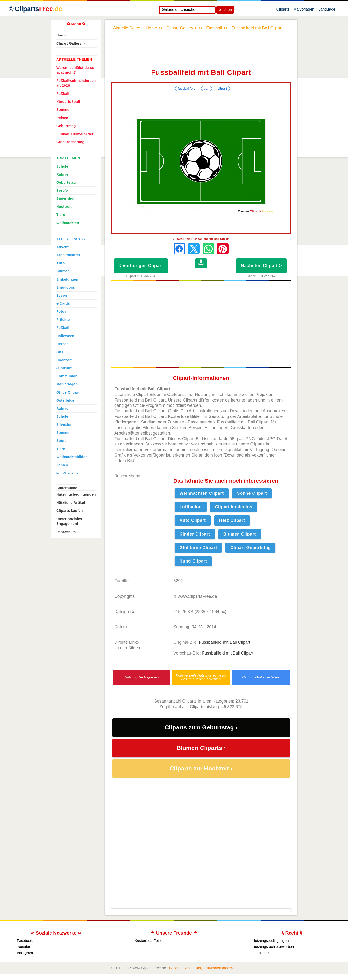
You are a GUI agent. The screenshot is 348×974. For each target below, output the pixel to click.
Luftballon (191, 506)
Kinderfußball (68, 102)
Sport (61, 441)
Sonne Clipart (252, 493)
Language (326, 10)
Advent (62, 247)
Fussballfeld (187, 88)
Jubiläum (64, 368)
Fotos (61, 311)
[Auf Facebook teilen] (179, 248)
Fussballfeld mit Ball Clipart (224, 642)
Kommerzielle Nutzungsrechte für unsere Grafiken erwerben (201, 677)
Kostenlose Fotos (149, 941)
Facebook (25, 941)
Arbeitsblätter (68, 255)
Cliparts (282, 10)
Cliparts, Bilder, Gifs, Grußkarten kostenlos (203, 968)
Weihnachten (67, 223)
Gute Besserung (70, 142)
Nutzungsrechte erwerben (273, 947)
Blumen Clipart (239, 534)
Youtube (23, 947)
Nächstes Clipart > (261, 265)
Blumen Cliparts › (201, 748)
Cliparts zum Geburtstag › (201, 727)
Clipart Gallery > (70, 43)
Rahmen (63, 174)
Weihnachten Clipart (202, 493)
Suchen (225, 9)
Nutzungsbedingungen (141, 677)
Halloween (65, 336)
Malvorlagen (303, 10)
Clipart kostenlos (234, 506)
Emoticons (65, 287)
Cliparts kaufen (69, 511)
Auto (60, 263)
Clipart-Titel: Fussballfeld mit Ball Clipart (201, 238)
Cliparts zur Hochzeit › (201, 768)
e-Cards (63, 303)
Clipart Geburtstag (250, 547)
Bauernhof (65, 198)
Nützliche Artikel (70, 503)
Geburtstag (66, 126)
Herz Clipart (232, 520)
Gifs (60, 352)
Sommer (63, 110)
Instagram (25, 953)
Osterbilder (66, 400)
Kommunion (67, 376)
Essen (61, 295)
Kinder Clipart (195, 534)
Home (61, 35)
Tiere (60, 215)
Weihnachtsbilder (71, 457)
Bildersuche (66, 488)
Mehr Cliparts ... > (67, 473)
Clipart (222, 88)
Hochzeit (64, 207)
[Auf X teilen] (194, 248)
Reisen (62, 118)
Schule (62, 166)
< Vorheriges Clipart (141, 265)
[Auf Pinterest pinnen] (223, 248)
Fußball (62, 94)
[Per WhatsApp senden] (208, 248)
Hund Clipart (193, 561)
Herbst (62, 344)
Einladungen (67, 279)
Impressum (66, 532)
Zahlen (62, 465)
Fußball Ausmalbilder (75, 134)
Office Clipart (68, 392)
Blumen (63, 271)
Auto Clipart (193, 520)
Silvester (64, 425)
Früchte (63, 320)
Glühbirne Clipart (198, 547)
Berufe (62, 190)
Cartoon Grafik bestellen (260, 677)
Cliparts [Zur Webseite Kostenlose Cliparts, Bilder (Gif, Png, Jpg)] (38, 9)
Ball (206, 88)
